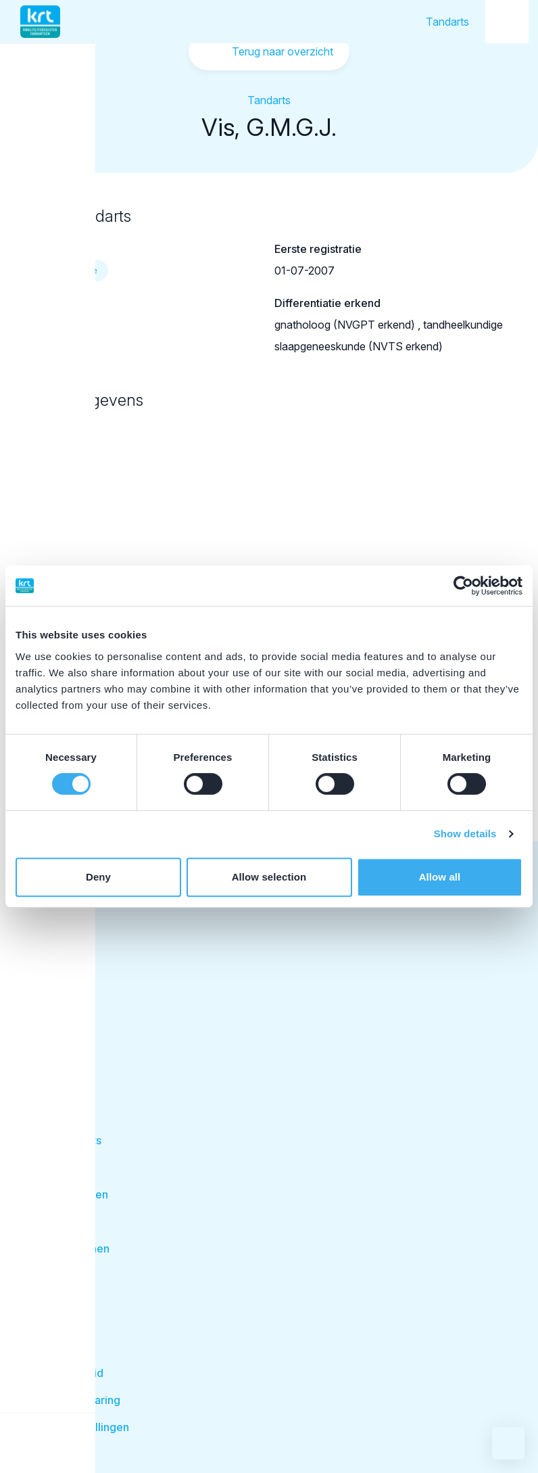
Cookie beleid (67, 1373)
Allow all (440, 877)
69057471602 (55, 324)
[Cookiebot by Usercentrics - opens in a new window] (463, 586)
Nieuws (50, 1346)
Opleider (55, 1006)
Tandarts (447, 21)
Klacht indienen (70, 1248)
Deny (98, 877)
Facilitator (59, 1065)
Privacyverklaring (75, 1400)
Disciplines (59, 1167)
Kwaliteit (52, 1221)
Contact (51, 1319)
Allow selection (269, 877)
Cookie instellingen (80, 1427)
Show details (465, 833)
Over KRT (56, 1292)
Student (53, 976)
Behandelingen (69, 1194)
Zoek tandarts (66, 1140)
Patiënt (51, 1036)
